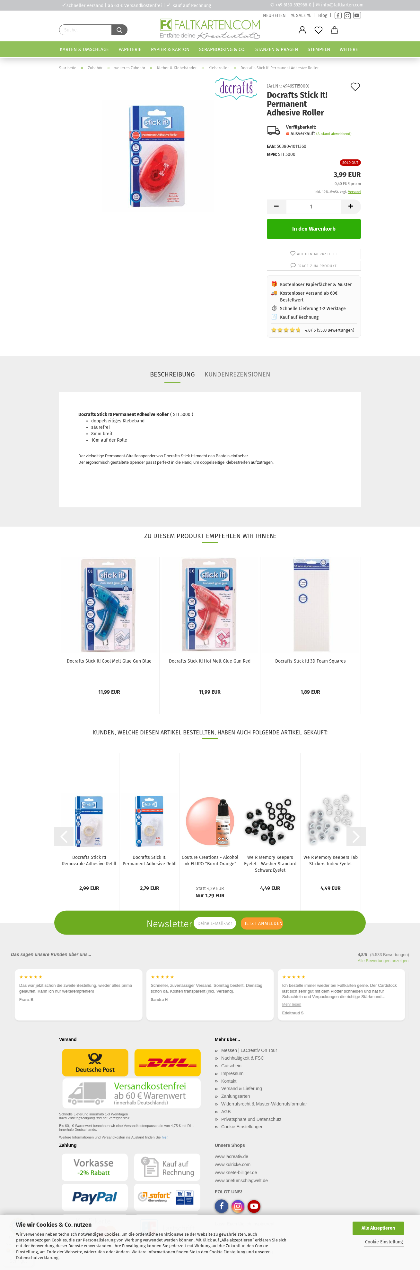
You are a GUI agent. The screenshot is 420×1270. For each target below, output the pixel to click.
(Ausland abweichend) (334, 134)
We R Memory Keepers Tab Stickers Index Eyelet (330, 861)
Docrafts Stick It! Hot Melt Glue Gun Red (209, 661)
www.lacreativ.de (231, 1156)
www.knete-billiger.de (236, 1172)
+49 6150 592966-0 (293, 5)
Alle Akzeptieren (378, 1228)
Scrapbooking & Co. (222, 49)
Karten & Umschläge (84, 49)
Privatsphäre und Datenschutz (251, 1119)
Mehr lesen (291, 1004)
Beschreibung (172, 374)
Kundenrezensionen (237, 374)
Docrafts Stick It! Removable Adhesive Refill (89, 861)
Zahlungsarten (235, 1096)
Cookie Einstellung (384, 1242)
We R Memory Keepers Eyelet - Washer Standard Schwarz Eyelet (270, 864)
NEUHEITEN (274, 15)
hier (165, 1137)
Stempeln (319, 49)
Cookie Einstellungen (242, 1126)
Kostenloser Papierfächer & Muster (316, 284)
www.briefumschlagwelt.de (241, 1180)
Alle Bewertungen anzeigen (383, 960)
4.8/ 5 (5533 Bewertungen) (312, 329)
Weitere (349, 49)
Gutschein (231, 1065)
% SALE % (301, 15)
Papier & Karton (170, 49)
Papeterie (129, 49)
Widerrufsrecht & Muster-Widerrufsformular (264, 1103)
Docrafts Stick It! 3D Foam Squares (310, 661)
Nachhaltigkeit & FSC (242, 1058)
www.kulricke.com (232, 1164)
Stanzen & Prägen (276, 49)
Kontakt (228, 1081)
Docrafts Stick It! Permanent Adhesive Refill (150, 861)
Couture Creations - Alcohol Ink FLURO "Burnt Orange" (210, 861)
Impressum (232, 1073)
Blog (322, 15)
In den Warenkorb (314, 228)
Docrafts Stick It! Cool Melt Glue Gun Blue (109, 661)
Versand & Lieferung (241, 1088)
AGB (226, 1111)
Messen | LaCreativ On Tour (249, 1050)
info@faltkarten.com (342, 5)
